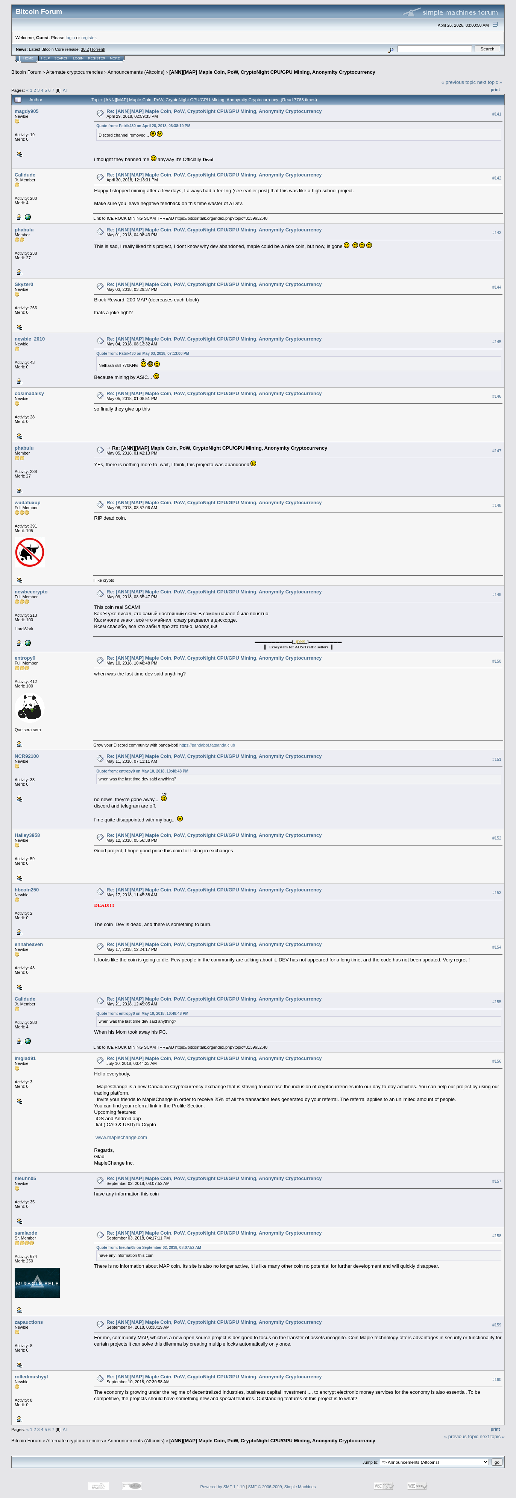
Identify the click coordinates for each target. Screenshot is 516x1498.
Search (62, 58)
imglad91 (25, 1058)
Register (96, 58)
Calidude (25, 175)
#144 (496, 287)
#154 (496, 947)
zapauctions (29, 1322)
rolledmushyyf (31, 1376)
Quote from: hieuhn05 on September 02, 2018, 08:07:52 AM (148, 1248)
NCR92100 (27, 756)
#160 (496, 1379)
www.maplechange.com (121, 1137)
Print (495, 89)
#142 (496, 178)
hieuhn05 (25, 1178)
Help (45, 58)
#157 (496, 1181)
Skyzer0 (24, 284)
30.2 (85, 49)
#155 (496, 1001)
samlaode (26, 1233)
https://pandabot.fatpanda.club (207, 745)
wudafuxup (28, 502)
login (70, 37)
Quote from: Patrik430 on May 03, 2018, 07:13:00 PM (142, 353)
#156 (496, 1061)
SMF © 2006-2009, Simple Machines (282, 1486)
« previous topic (459, 82)
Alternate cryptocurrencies (74, 72)
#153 (496, 892)
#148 (496, 505)
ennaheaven (29, 944)
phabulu (24, 230)
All (65, 90)
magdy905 (27, 111)
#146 (496, 396)
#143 (496, 232)
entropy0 (25, 658)
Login (78, 58)
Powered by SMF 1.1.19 (222, 1486)
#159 (496, 1325)
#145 (496, 341)
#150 (496, 661)
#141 (496, 114)
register (88, 37)
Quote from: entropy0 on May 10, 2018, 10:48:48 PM (142, 771)
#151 (496, 759)
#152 (496, 838)
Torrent (97, 49)
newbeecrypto (31, 592)
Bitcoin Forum (26, 72)
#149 (496, 594)
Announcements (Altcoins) (136, 72)
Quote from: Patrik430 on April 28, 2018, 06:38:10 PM (143, 126)
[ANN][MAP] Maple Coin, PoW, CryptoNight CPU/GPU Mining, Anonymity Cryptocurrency (272, 72)
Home (28, 58)
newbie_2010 (30, 339)
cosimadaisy (29, 393)
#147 (496, 451)
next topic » (489, 82)
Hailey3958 (27, 835)
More (115, 58)
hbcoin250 (27, 890)
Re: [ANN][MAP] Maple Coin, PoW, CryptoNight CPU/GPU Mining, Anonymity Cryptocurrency (214, 111)
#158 (496, 1235)
